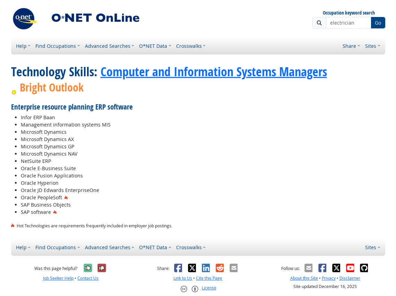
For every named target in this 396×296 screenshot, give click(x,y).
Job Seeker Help (58, 278)
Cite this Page (209, 278)
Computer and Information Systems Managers (214, 71)
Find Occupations (55, 46)
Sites (370, 46)
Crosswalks (189, 46)
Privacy (329, 278)
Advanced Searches (107, 46)
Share (349, 46)
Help (21, 46)
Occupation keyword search (349, 13)
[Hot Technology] (66, 197)
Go (378, 22)
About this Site (304, 278)
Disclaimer (349, 278)
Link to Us (182, 278)
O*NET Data (153, 46)
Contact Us (87, 278)
